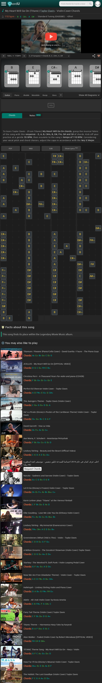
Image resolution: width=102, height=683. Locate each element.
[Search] (90, 3)
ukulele (26, 95)
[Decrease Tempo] (3, 56)
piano (17, 95)
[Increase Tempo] (24, 56)
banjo (45, 95)
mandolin (36, 95)
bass (54, 95)
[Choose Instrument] (61, 95)
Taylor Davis (47, 10)
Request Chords (32, 469)
